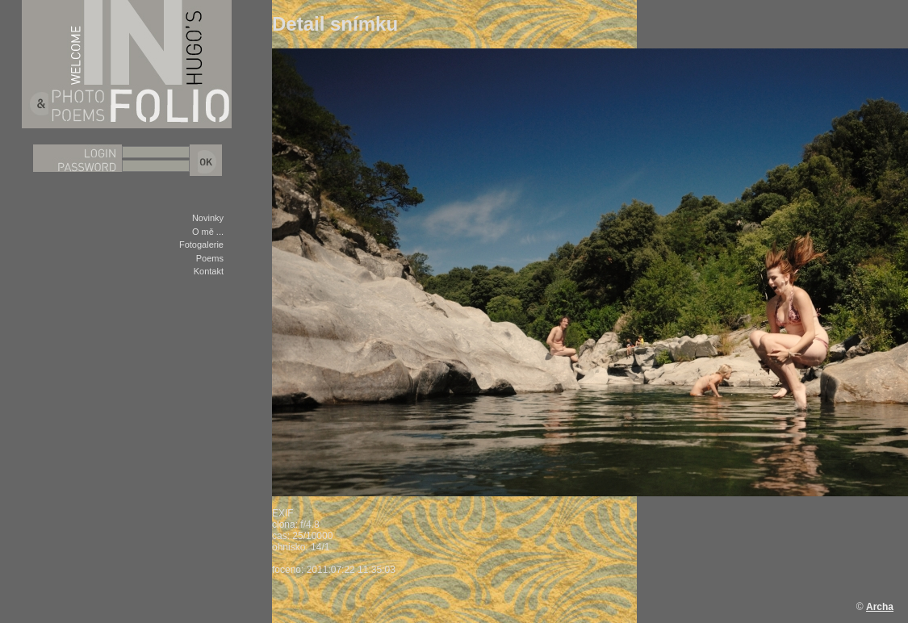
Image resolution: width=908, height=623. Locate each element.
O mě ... (208, 231)
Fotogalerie (201, 244)
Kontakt (209, 271)
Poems (210, 258)
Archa (879, 607)
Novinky (208, 218)
